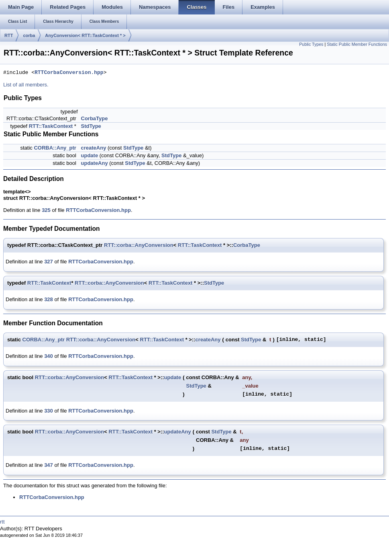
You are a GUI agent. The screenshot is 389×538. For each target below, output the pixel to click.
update (89, 155)
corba (29, 35)
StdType (91, 126)
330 (48, 411)
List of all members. (26, 85)
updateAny (94, 163)
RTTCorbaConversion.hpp (69, 72)
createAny (93, 148)
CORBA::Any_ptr (55, 148)
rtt (2, 522)
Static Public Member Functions (357, 44)
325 (46, 210)
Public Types (311, 44)
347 (48, 465)
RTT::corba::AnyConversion (138, 245)
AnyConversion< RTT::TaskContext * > (85, 35)
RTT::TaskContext (51, 126)
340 (48, 356)
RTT (8, 35)
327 (48, 262)
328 (48, 299)
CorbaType (94, 118)
